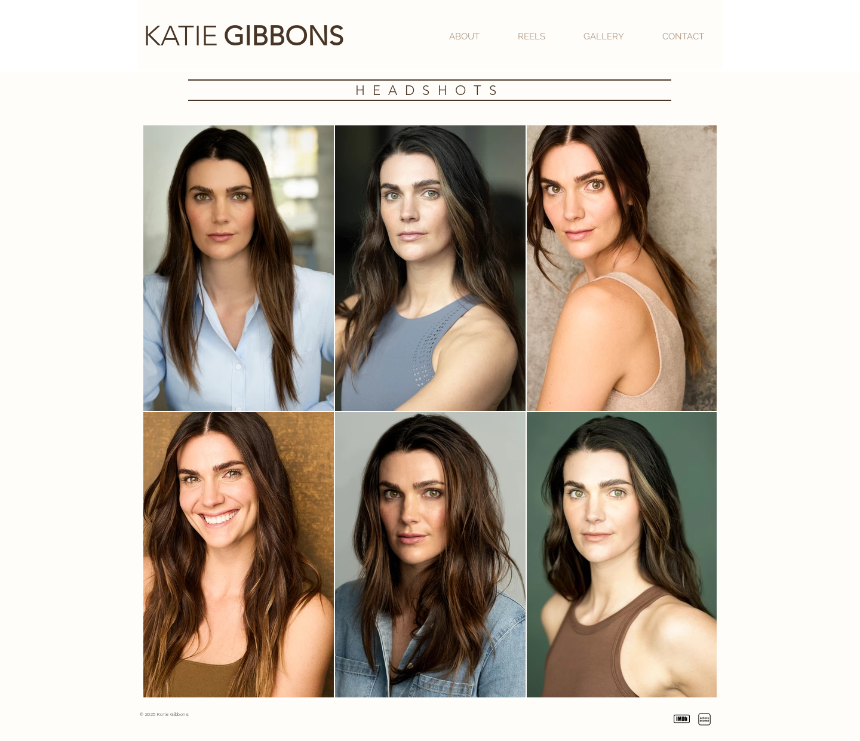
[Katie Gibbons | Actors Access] (704, 719)
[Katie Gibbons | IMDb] (682, 719)
